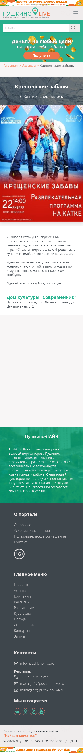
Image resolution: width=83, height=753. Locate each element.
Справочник (24, 624)
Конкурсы (22, 630)
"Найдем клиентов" (20, 735)
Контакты (21, 542)
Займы (19, 636)
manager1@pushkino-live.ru (42, 683)
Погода (20, 619)
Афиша (20, 590)
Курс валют (23, 613)
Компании (22, 596)
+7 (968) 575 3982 (34, 677)
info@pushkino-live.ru (37, 663)
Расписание (24, 607)
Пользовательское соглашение (40, 536)
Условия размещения (32, 530)
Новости (21, 584)
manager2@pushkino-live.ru (42, 690)
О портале (22, 524)
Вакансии (22, 602)
